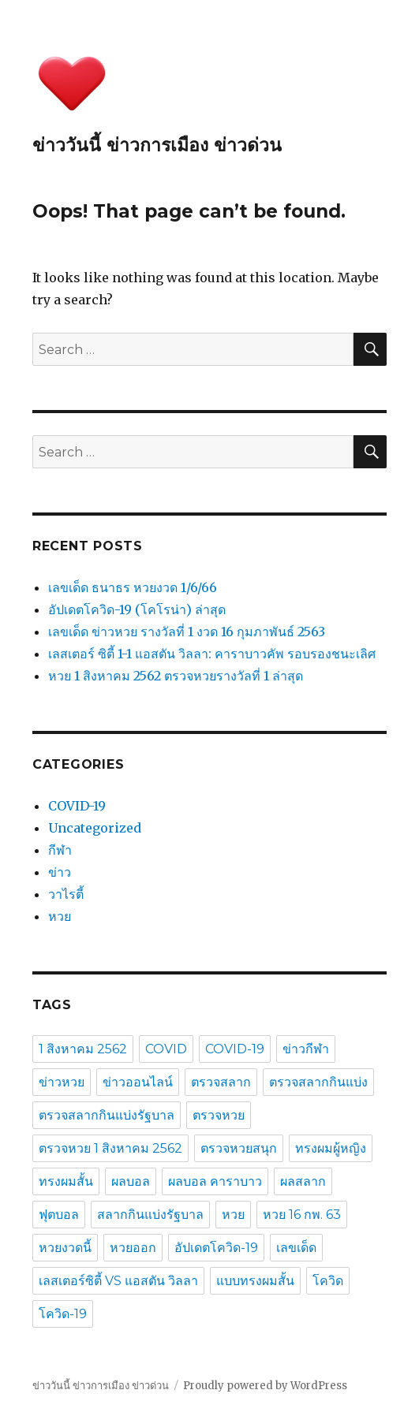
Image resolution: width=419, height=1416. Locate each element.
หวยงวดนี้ (65, 1247)
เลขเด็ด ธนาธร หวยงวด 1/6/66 (132, 587)
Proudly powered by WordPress (265, 1385)
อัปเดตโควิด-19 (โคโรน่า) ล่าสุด (137, 609)
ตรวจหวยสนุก (238, 1148)
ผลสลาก (303, 1181)
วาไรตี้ (66, 894)
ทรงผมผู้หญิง (330, 1148)
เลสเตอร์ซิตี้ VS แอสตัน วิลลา (118, 1280)
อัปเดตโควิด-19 (216, 1247)
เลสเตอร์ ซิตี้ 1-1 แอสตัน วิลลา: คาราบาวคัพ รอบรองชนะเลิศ (212, 653)
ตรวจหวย (219, 1115)
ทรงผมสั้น (66, 1181)
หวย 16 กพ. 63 (302, 1214)
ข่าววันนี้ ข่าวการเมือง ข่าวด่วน (157, 145)
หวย (59, 916)
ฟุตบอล (59, 1214)
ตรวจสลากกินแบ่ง (318, 1082)
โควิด (327, 1280)
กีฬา (60, 850)
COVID (166, 1049)
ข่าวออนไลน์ (138, 1082)
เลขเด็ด (296, 1247)
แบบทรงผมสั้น (255, 1280)
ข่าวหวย (61, 1082)
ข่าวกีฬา (305, 1049)
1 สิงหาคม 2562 (83, 1049)
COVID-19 (77, 806)
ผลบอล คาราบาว (215, 1181)
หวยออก (133, 1247)
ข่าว (59, 872)
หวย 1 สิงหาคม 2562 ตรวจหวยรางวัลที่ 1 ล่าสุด (175, 676)
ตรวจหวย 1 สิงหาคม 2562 (110, 1148)
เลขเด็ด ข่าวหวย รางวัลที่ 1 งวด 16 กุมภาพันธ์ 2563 (186, 631)
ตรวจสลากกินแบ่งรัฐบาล (106, 1115)
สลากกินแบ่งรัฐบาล (150, 1214)
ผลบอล (130, 1181)
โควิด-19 (63, 1313)
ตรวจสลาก (221, 1082)
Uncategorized (94, 828)
